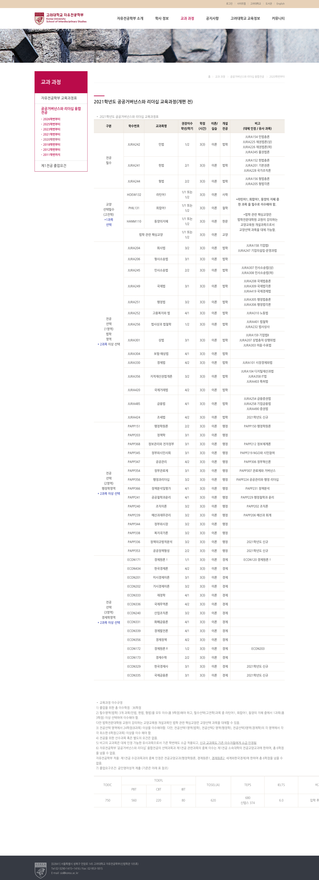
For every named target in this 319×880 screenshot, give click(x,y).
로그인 (229, 4)
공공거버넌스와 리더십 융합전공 (61, 111)
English (281, 4)
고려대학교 (255, 4)
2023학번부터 (51, 129)
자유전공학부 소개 (130, 19)
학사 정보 (162, 19)
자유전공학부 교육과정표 (59, 98)
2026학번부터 (51, 119)
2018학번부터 (51, 144)
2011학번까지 (51, 154)
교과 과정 (187, 19)
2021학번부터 (51, 134)
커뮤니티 (278, 19)
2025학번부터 (51, 124)
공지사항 (212, 19)
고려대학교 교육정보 (245, 19)
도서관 (269, 4)
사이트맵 (241, 4)
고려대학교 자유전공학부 (60, 18)
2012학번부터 (51, 149)
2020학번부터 (51, 139)
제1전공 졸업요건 (53, 166)
